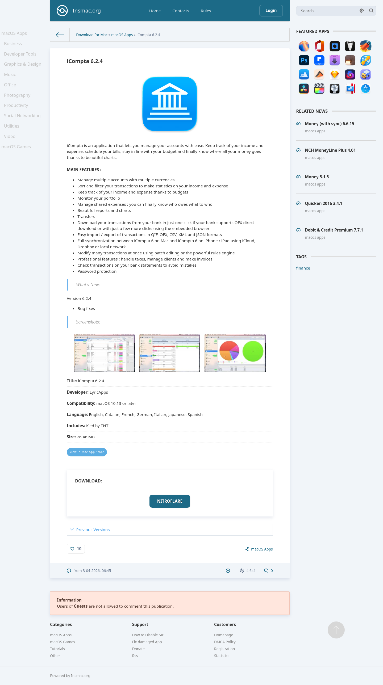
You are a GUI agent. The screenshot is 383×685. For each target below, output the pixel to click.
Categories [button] (61, 624)
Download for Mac (91, 34)
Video (11, 151)
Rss (135, 655)
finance (303, 268)
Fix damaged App (147, 641)
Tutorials (57, 648)
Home (155, 10)
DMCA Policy (225, 641)
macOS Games (17, 163)
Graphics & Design (23, 69)
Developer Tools (21, 57)
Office (11, 92)
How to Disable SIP (148, 634)
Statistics (221, 655)
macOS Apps (15, 33)
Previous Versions (93, 529)
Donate (138, 648)
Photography (18, 104)
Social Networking (23, 127)
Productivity (17, 116)
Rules (206, 10)
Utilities (13, 139)
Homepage (223, 634)
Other (55, 655)
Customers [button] (225, 624)
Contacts (180, 10)
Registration (224, 648)
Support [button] (140, 624)
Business (14, 45)
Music (11, 80)
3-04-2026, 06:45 (97, 570)
